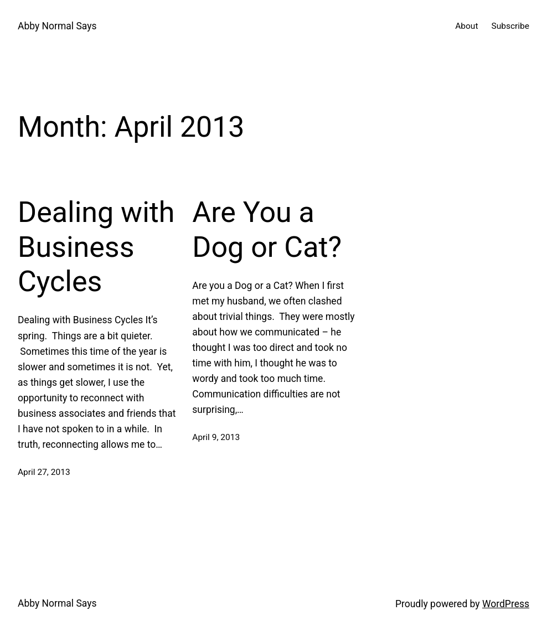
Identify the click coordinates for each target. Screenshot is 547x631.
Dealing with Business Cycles (96, 246)
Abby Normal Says (57, 26)
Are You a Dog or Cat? (267, 229)
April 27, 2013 (44, 472)
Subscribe (510, 26)
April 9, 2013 (216, 437)
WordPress (505, 603)
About (466, 26)
